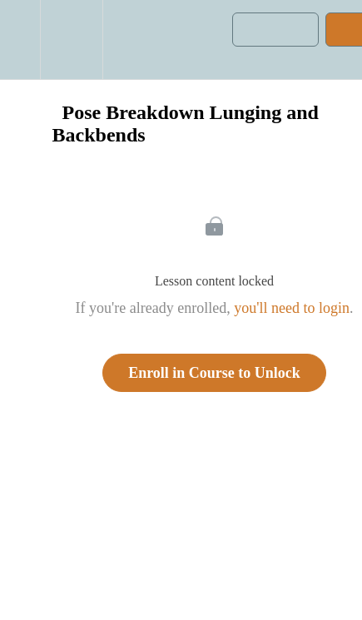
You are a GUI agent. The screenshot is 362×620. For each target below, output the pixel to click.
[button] (20, 39)
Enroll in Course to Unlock (214, 373)
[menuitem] (71, 39)
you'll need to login (292, 308)
